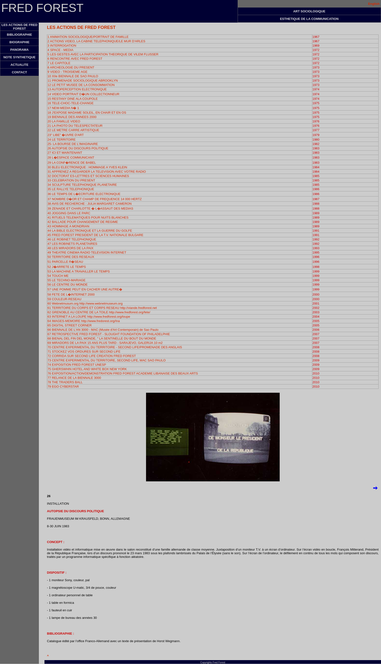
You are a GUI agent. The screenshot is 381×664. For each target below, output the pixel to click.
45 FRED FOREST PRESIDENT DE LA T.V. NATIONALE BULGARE (95, 235)
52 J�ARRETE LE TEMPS (66, 267)
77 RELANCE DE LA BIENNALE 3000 (74, 378)
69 (49, 343)
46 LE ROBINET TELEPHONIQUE (71, 239)
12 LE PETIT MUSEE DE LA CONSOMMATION (80, 85)
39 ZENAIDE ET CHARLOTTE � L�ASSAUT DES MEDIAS (90, 208)
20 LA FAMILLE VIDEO (63, 121)
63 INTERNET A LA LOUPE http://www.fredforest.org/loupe (88, 316)
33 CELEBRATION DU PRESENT (71, 180)
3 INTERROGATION (61, 45)
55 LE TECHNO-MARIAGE (66, 280)
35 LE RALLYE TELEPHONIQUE (70, 189)
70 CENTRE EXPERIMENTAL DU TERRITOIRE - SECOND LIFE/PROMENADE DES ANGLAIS (114, 347)
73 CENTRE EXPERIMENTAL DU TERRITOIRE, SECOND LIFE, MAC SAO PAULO (106, 360)
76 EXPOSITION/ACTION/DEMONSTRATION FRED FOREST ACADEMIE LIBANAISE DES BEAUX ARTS (122, 373)
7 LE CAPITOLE (58, 63)
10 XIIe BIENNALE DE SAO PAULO (72, 76)
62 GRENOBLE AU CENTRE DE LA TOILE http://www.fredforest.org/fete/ (98, 312)
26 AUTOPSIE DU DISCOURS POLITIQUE (77, 148)
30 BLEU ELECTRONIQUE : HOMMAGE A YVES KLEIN (87, 167)
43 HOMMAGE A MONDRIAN (68, 226)
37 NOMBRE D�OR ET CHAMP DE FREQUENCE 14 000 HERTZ (94, 199)
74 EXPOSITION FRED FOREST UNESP (76, 364)
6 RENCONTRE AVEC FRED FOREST (74, 58)
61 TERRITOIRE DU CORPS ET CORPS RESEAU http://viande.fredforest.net (102, 308)
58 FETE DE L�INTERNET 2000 (71, 294)
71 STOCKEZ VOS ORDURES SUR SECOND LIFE (83, 351)
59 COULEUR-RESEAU (64, 299)
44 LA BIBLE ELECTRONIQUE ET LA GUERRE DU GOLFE (89, 230)
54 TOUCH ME (58, 276)
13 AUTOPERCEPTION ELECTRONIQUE (77, 89)
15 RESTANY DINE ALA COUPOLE (72, 99)
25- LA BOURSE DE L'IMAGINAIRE (72, 144)
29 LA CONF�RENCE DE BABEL (71, 162)
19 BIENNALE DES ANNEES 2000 (71, 117)
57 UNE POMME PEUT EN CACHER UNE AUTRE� (84, 289)
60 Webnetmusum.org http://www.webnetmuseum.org (84, 303)
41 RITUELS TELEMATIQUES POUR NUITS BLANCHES (87, 217)
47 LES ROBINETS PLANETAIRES (72, 244)
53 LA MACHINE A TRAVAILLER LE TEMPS (78, 271)
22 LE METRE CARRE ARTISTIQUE (73, 130)
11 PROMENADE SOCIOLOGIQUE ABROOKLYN (82, 80)
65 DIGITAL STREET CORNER (69, 325)
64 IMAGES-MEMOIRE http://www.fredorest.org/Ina (83, 321)
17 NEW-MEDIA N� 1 (63, 108)
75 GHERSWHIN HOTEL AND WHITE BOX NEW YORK (87, 369)
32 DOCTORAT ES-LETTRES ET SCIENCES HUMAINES (88, 176)
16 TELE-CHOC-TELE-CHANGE (70, 103)
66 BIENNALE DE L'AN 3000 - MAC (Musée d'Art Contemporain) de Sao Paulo (102, 330)
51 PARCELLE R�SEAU (65, 262)
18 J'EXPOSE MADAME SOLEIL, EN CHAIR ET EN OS (86, 112)
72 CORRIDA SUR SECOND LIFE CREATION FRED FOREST (91, 356)
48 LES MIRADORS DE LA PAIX (70, 248)
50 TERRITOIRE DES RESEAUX (70, 257)
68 (101, 338)
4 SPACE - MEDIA (60, 50)
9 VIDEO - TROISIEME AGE (67, 72)
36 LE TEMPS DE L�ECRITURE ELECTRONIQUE (83, 194)
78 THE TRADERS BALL (65, 382)
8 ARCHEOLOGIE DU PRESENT (70, 67)
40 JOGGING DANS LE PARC (68, 213)
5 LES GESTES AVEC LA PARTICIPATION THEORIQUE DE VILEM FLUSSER (102, 54)
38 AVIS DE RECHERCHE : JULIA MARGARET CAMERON (89, 203)
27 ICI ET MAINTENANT (64, 152)
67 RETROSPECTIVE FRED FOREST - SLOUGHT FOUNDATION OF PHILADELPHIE (108, 334)
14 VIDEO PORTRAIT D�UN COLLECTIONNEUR (83, 94)
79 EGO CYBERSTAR (63, 386)
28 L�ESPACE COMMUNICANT (70, 157)
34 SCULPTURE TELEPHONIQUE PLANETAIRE (82, 185)
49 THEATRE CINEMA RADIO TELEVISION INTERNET (86, 252)
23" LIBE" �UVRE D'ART (65, 135)
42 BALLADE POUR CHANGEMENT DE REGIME (82, 222)
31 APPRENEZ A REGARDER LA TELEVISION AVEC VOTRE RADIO (96, 171)
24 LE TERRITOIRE (61, 139)
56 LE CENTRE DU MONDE (67, 284)
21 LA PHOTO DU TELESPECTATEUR (75, 126)
